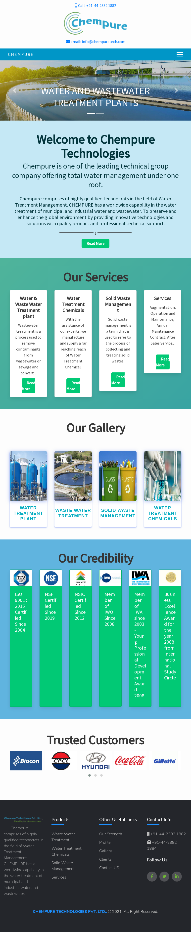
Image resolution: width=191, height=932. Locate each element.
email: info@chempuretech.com (95, 41)
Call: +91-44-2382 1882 (95, 5)
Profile (104, 842)
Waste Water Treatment (63, 837)
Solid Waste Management (63, 866)
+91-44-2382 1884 (162, 845)
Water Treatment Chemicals (66, 851)
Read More (95, 243)
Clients (105, 859)
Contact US (109, 868)
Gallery (105, 851)
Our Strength (110, 834)
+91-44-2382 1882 (166, 834)
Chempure (21, 54)
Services (58, 877)
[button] (14, 90)
